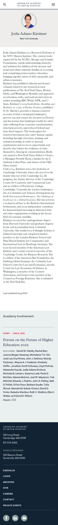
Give (5, 488)
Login (6, 476)
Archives (8, 482)
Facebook (6, 518)
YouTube (24, 518)
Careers (8, 494)
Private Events (12, 506)
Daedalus (9, 471)
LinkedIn (15, 518)
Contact (8, 500)
